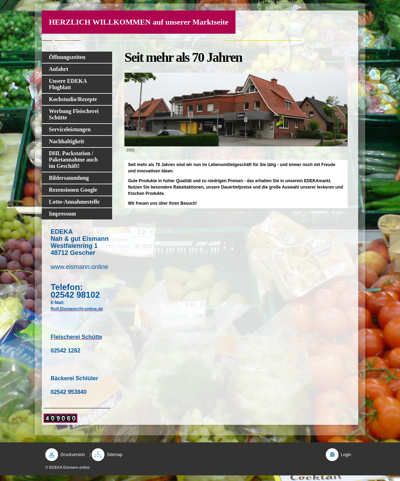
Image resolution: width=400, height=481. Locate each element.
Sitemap (114, 454)
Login (346, 454)
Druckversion (72, 454)
